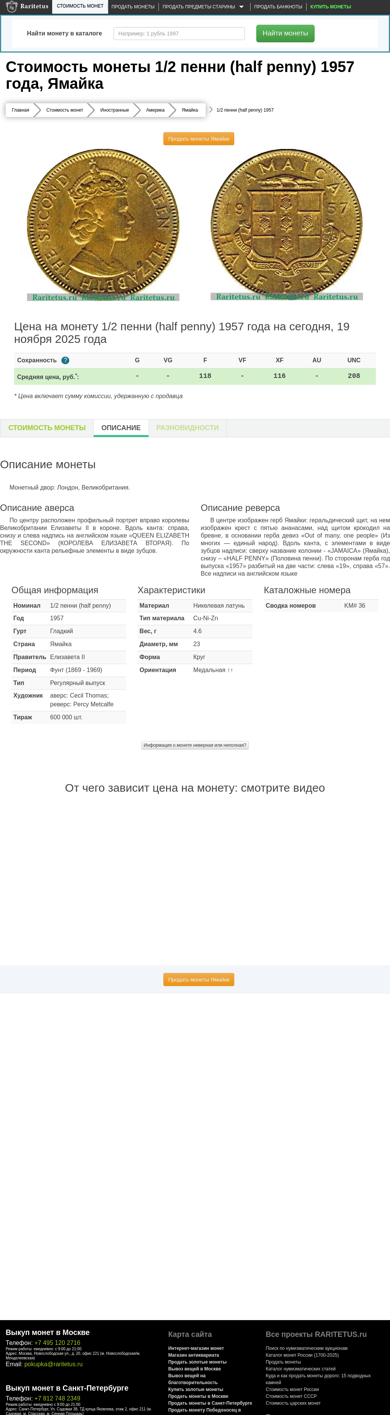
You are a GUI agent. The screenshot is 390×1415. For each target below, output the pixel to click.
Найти (285, 33)
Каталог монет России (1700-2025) (302, 1355)
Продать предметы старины (204, 7)
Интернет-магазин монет (196, 1348)
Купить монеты (330, 7)
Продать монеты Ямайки (199, 139)
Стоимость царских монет (293, 1403)
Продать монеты (133, 7)
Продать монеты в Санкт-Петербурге (210, 1403)
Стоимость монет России (292, 1389)
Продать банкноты (278, 7)
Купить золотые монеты (195, 1389)
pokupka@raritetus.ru (53, 1364)
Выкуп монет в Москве (48, 1332)
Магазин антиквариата (193, 1355)
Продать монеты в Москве (198, 1396)
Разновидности (188, 428)
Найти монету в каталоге (64, 33)
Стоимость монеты (47, 428)
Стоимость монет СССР (291, 1396)
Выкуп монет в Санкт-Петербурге (67, 1388)
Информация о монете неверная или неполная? (195, 745)
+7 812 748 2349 (57, 1398)
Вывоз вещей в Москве (194, 1369)
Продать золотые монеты (197, 1362)
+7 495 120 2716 (57, 1343)
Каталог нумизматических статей (301, 1369)
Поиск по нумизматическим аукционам (307, 1348)
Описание (121, 428)
